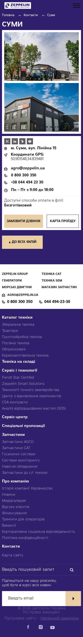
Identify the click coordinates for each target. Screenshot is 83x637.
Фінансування (14, 513)
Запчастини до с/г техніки (24, 473)
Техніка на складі (18, 362)
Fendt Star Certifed (18, 378)
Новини (8, 495)
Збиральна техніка (18, 325)
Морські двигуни (17, 287)
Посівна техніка (15, 343)
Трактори (10, 331)
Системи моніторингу (21, 460)
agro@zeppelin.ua (28, 168)
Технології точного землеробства (30, 390)
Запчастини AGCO (17, 442)
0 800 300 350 (23, 176)
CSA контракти (15, 402)
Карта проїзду (63, 221)
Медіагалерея (14, 501)
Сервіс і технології (19, 371)
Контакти (31, 15)
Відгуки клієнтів (15, 507)
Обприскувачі (14, 349)
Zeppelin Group (15, 274)
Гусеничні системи (18, 454)
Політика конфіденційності (25, 538)
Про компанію (15, 482)
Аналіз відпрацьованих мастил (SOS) (34, 408)
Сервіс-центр (15, 417)
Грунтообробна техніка (22, 337)
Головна (8, 15)
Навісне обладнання (19, 467)
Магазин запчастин (59, 287)
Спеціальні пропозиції (23, 426)
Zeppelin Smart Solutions (23, 384)
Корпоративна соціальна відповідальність (38, 532)
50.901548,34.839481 (27, 159)
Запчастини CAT (16, 448)
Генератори (12, 281)
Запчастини (13, 435)
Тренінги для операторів (23, 519)
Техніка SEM (52, 281)
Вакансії (9, 525)
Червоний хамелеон (59, 619)
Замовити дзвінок (24, 221)
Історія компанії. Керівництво (27, 488)
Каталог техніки (17, 318)
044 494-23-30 (57, 302)
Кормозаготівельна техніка (25, 355)
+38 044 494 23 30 (27, 183)
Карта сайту (12, 555)
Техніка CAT (52, 274)
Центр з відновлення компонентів (31, 396)
